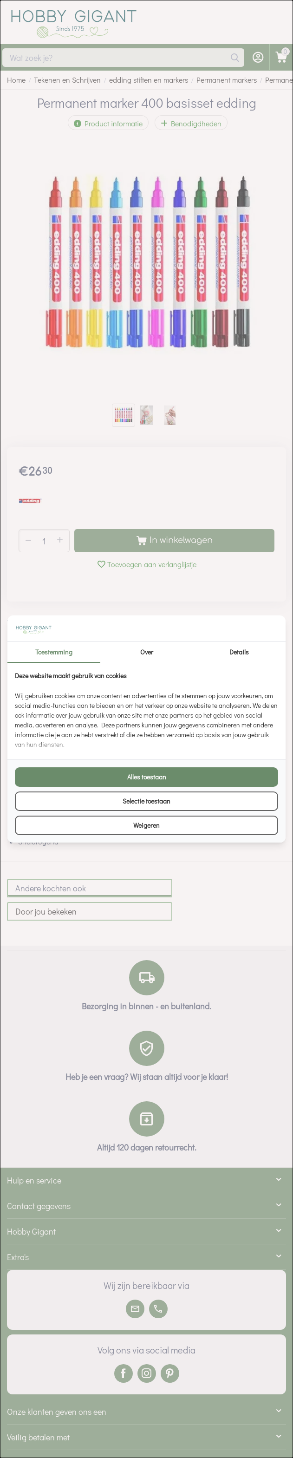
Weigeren (146, 825)
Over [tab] (146, 651)
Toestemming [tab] (53, 651)
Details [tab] (239, 651)
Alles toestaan (146, 776)
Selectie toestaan (146, 801)
